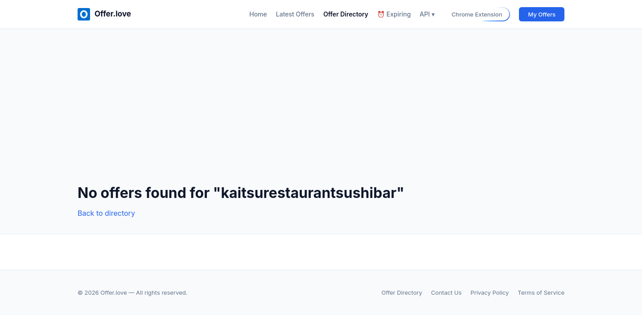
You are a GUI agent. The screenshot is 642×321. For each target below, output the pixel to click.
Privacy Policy (489, 292)
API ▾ (427, 14)
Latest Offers (295, 14)
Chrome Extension (477, 14)
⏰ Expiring (394, 14)
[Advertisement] (321, 113)
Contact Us (446, 292)
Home (258, 14)
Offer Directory (345, 14)
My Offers (542, 14)
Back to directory (106, 213)
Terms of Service (541, 292)
